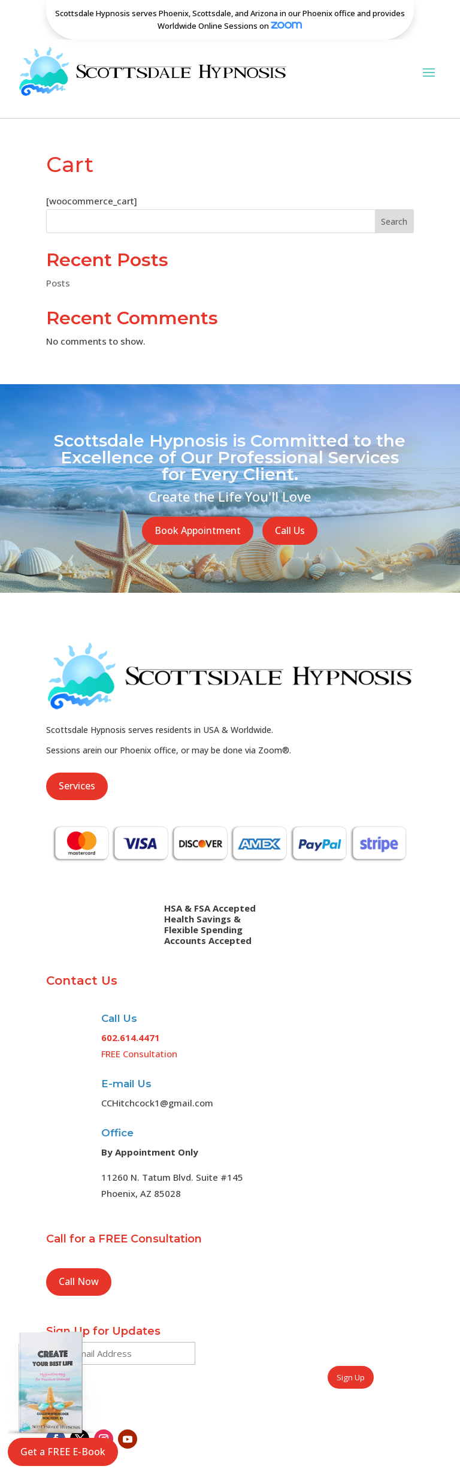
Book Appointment (198, 514)
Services (77, 770)
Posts (58, 268)
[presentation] (293, 1350)
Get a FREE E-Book (62, 1451)
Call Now (79, 1266)
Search (394, 206)
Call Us (290, 514)
